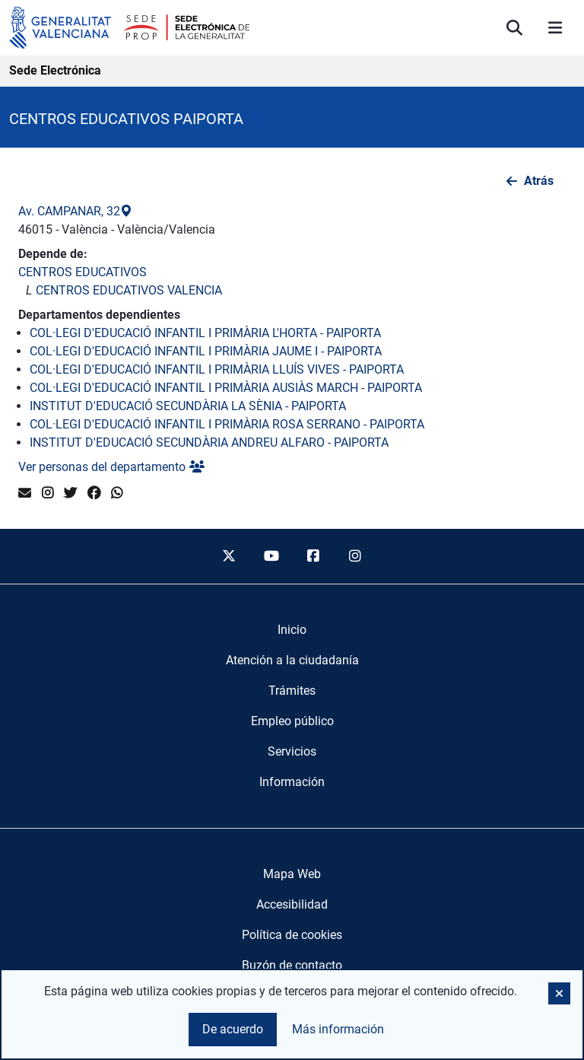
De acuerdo (232, 1029)
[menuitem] (292, 630)
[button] (559, 993)
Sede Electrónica (55, 70)
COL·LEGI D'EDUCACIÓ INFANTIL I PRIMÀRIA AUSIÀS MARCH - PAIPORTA (226, 387)
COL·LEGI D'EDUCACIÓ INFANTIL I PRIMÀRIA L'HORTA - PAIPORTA (205, 333)
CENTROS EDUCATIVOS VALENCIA (129, 290)
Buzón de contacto (292, 965)
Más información (338, 1029)
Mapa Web (292, 874)
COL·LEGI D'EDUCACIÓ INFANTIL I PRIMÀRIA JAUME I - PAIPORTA (206, 351)
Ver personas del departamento (111, 467)
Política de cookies (292, 935)
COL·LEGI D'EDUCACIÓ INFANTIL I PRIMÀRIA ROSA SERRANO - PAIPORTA (227, 424)
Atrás (539, 180)
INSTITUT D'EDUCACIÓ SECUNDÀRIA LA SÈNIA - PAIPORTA (188, 406)
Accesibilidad (292, 904)
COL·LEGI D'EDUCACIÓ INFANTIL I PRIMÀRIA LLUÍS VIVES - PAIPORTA (217, 369)
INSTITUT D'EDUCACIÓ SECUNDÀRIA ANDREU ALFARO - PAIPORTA (209, 442)
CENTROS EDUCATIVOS (82, 272)
